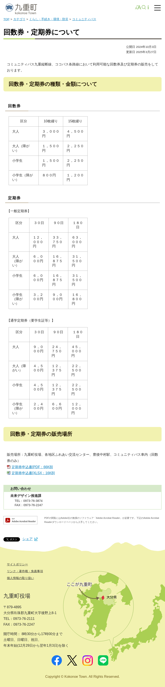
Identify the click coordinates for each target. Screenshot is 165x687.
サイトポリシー (17, 564)
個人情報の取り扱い (20, 578)
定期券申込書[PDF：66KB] (32, 467)
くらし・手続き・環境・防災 (48, 19)
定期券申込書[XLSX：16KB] (33, 473)
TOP (6, 19)
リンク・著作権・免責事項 (25, 571)
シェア (30, 539)
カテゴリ (19, 19)
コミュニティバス (84, 19)
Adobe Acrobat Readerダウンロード (20, 520)
